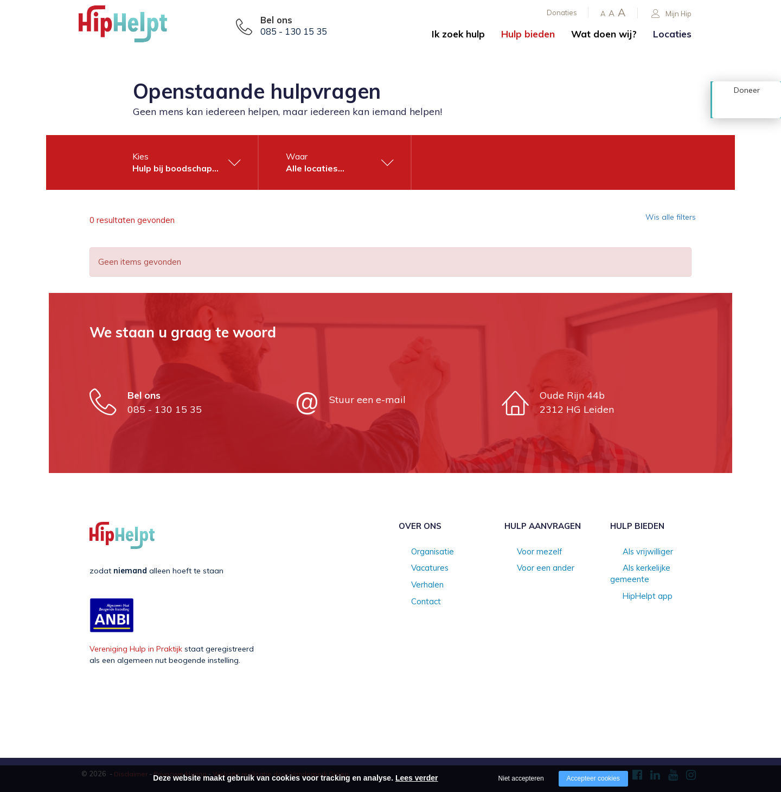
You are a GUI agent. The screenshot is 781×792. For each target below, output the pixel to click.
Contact (413, 603)
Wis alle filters (664, 220)
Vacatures (417, 569)
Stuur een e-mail (367, 399)
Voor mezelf (526, 552)
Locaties (672, 34)
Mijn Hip (671, 13)
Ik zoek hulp (458, 34)
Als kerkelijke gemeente (652, 569)
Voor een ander (532, 569)
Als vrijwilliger (634, 552)
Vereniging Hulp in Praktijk (135, 649)
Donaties (562, 12)
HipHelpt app (634, 586)
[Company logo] (133, 27)
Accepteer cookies (593, 778)
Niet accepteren (521, 778)
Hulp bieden (528, 34)
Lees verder (416, 778)
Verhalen (414, 586)
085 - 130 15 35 (293, 31)
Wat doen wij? (604, 34)
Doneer (747, 106)
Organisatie (419, 552)
